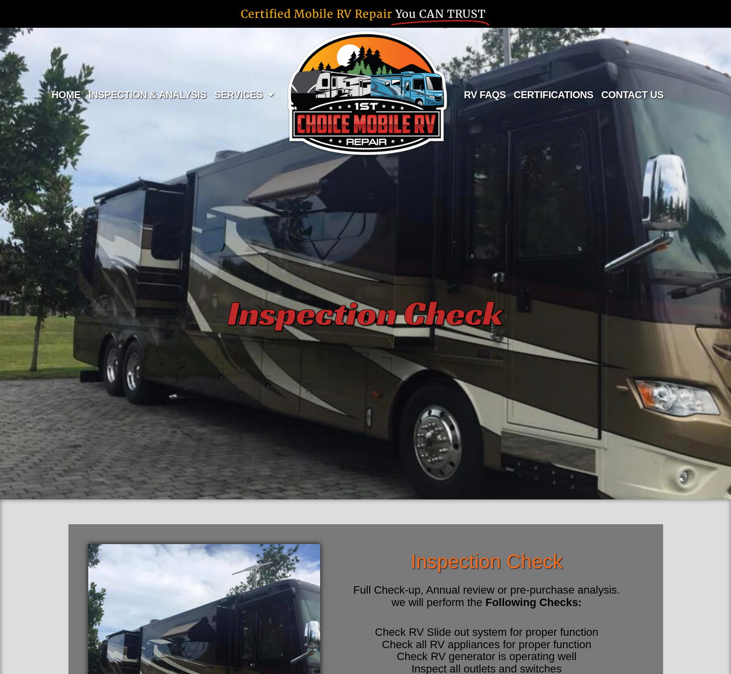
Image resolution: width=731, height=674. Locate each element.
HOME (66, 94)
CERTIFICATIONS (554, 94)
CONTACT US (632, 94)
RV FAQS (485, 94)
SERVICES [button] (244, 95)
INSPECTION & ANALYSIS (147, 94)
